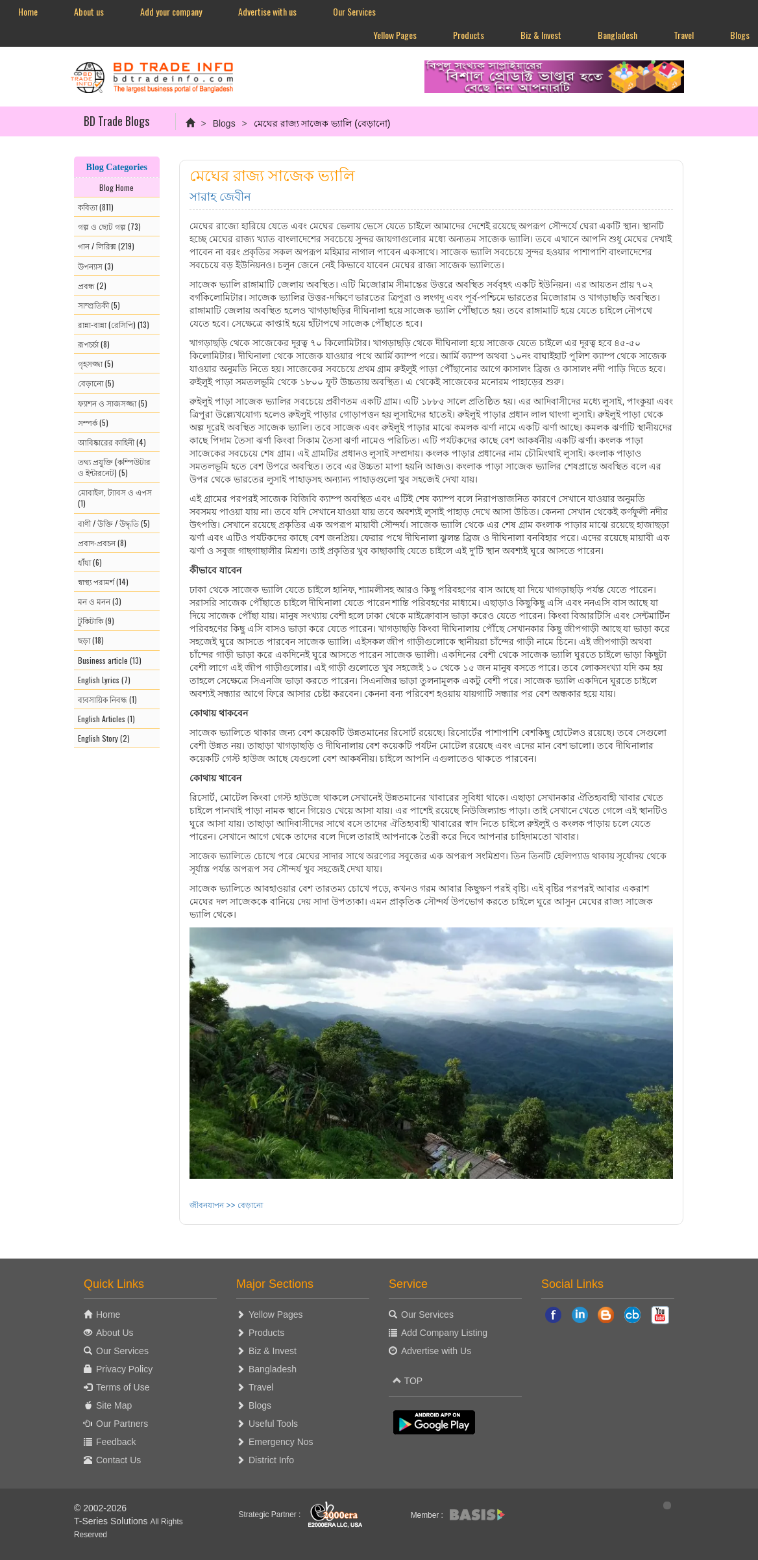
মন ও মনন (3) (99, 601)
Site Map (114, 1405)
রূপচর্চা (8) (94, 343)
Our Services (354, 11)
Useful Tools (273, 1423)
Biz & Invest (540, 35)
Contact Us (118, 1460)
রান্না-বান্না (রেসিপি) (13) (113, 324)
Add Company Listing (444, 1332)
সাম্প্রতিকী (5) (99, 304)
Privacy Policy (124, 1369)
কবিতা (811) (96, 206)
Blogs (224, 123)
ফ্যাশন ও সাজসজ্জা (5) (112, 403)
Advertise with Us (436, 1351)
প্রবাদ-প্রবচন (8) (102, 542)
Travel (684, 35)
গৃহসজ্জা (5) (96, 363)
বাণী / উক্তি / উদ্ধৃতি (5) (114, 523)
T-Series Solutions (112, 1521)
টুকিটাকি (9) (96, 620)
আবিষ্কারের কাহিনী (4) (112, 441)
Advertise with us (267, 11)
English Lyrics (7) (104, 679)
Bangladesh (617, 35)
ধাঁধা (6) (90, 562)
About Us (115, 1332)
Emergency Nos (281, 1442)
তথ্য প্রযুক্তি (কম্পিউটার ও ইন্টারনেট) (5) (114, 467)
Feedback (116, 1442)
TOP (407, 1381)
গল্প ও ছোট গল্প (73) (109, 226)
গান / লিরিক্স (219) (106, 245)
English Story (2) (104, 738)
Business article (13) (109, 660)
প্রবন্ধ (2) (92, 285)
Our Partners (122, 1423)
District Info (271, 1460)
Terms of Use (122, 1387)
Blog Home (116, 187)
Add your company (171, 11)
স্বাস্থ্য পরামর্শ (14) (103, 581)
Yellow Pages (395, 35)
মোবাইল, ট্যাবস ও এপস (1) (115, 497)
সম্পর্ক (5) (93, 422)
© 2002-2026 (100, 1508)
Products (468, 35)
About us (89, 11)
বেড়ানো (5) (96, 382)
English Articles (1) (106, 718)
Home (28, 11)
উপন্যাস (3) (96, 265)
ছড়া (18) (91, 640)
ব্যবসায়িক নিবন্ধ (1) (107, 699)
